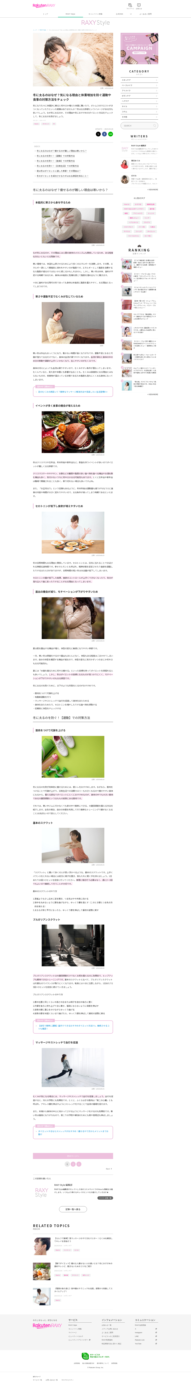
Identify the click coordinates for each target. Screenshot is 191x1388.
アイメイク (126, 90)
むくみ (76, 1250)
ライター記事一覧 (105, 1198)
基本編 (66, 1275)
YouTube (138, 1344)
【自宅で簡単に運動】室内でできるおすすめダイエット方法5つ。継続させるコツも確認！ (73, 1027)
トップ (45, 14)
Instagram (138, 1332)
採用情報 (114, 1363)
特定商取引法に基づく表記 (111, 1344)
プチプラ (147, 222)
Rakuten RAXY (44, 6)
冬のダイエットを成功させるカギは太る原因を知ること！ (63, 175)
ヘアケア (125, 101)
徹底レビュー (134, 218)
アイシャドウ (137, 213)
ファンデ (139, 231)
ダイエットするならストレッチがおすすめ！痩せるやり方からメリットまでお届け (73, 1133)
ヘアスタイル (133, 222)
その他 (124, 117)
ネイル (124, 106)
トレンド (151, 213)
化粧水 (152, 227)
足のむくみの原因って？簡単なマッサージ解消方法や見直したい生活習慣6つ (72, 391)
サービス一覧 (37, 1380)
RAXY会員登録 (140, 1325)
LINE (137, 1336)
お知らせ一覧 (106, 1325)
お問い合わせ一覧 (52, 1380)
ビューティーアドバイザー (78, 1340)
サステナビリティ (67, 1380)
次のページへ (73, 1155)
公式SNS (119, 14)
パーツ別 (142, 227)
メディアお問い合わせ (110, 1329)
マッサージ (67, 1250)
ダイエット (46, 124)
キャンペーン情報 (95, 14)
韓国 (126, 213)
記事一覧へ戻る (73, 1209)
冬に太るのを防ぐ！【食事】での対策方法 (56, 160)
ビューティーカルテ (76, 1336)
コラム (124, 111)
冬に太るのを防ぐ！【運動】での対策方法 (56, 155)
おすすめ (138, 204)
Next (109, 1169)
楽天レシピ (86, 1275)
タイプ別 (148, 236)
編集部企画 (150, 204)
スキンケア (126, 80)
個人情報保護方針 (88, 1363)
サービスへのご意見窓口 (111, 1336)
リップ (147, 218)
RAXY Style (70, 14)
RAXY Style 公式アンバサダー (134, 209)
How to (36, 124)
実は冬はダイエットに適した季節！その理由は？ (59, 170)
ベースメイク (127, 85)
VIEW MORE (152, 189)
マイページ (73, 1332)
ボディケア (43, 120)
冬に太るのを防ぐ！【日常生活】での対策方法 (58, 165)
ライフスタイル (133, 236)
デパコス (127, 231)
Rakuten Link (140, 1340)
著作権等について (103, 1363)
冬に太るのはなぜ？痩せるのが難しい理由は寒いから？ (62, 150)
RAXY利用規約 (107, 1340)
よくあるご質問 (146, 14)
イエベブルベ (128, 227)
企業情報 (77, 1363)
